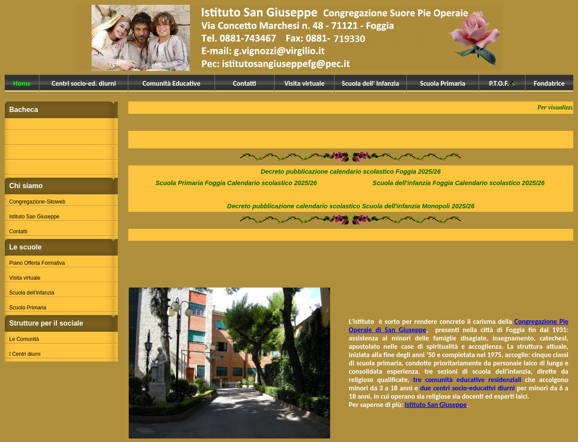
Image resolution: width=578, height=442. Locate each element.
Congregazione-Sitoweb (37, 202)
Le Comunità (24, 339)
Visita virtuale (24, 278)
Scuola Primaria (27, 308)
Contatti (18, 231)
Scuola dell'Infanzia (31, 293)
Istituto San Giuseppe (34, 217)
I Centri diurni (24, 354)
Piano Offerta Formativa (37, 263)
